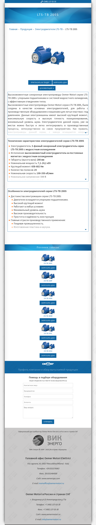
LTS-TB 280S (48, 263)
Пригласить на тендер (40, 82)
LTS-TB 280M (48, 316)
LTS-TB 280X (48, 298)
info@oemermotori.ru (51, 519)
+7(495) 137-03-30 (48, 1)
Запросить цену (60, 82)
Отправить (48, 422)
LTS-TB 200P (48, 281)
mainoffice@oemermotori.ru (51, 483)
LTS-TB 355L (48, 333)
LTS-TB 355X (48, 351)
